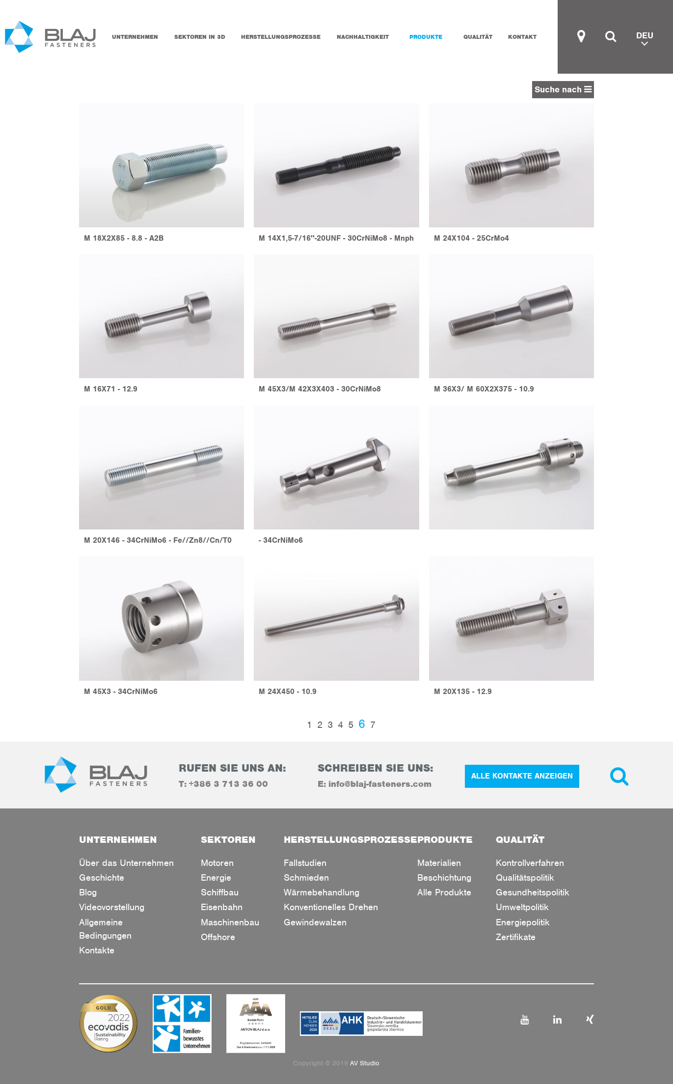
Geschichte (101, 877)
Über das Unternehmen (126, 862)
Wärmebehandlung (321, 892)
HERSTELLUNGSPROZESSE (281, 37)
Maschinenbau (230, 922)
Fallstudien (305, 862)
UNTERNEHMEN (135, 37)
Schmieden (306, 877)
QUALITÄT (477, 37)
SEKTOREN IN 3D (199, 37)
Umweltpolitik (522, 907)
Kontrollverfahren (530, 862)
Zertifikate (516, 937)
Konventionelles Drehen (331, 907)
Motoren (217, 862)
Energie (216, 877)
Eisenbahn (221, 907)
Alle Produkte (444, 892)
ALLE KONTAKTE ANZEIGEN (522, 776)
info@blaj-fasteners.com (379, 783)
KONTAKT (522, 37)
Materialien (439, 862)
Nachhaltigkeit (363, 37)
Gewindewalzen (315, 922)
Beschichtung (444, 877)
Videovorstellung (111, 907)
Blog (88, 892)
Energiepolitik (523, 922)
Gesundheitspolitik (532, 892)
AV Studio (364, 1063)
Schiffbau (220, 892)
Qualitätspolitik (525, 877)
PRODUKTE (425, 37)
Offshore (218, 937)
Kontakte (96, 950)
